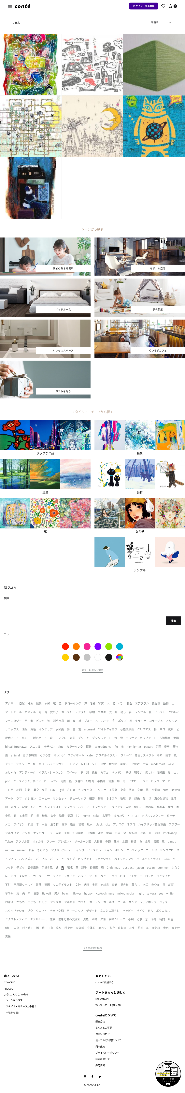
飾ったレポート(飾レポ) (108, 1005)
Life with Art (101, 998)
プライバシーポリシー (107, 1052)
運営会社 (100, 1021)
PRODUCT (9, 988)
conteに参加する (104, 982)
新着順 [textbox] (154, 22)
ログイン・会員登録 (143, 6)
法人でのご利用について (108, 1040)
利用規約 (100, 1046)
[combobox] (161, 22)
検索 (173, 621)
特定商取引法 (102, 1059)
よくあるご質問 (103, 1027)
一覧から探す (13, 1012)
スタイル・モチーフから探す (21, 1006)
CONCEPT (9, 982)
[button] (45, 453)
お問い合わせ (102, 1034)
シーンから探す (14, 1000)
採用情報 (100, 1065)
